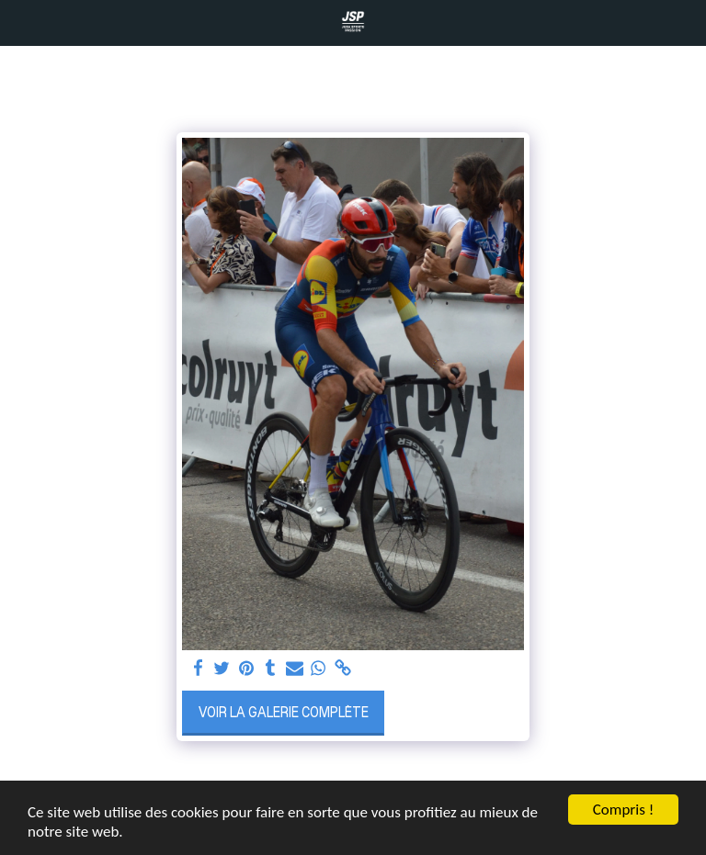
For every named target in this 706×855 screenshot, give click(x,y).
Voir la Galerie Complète (284, 711)
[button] (20, 22)
